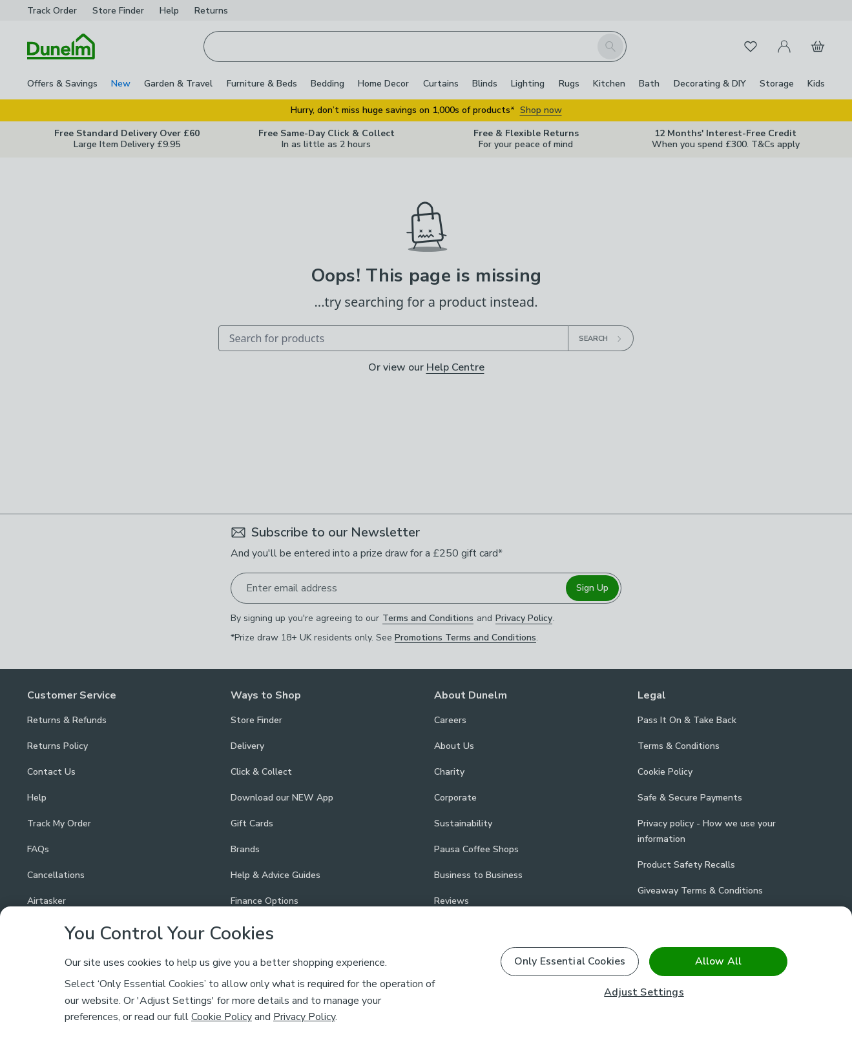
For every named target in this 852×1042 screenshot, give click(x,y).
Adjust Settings (643, 992)
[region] (426, 974)
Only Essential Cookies (570, 961)
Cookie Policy (221, 1017)
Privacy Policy (304, 1017)
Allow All (718, 961)
